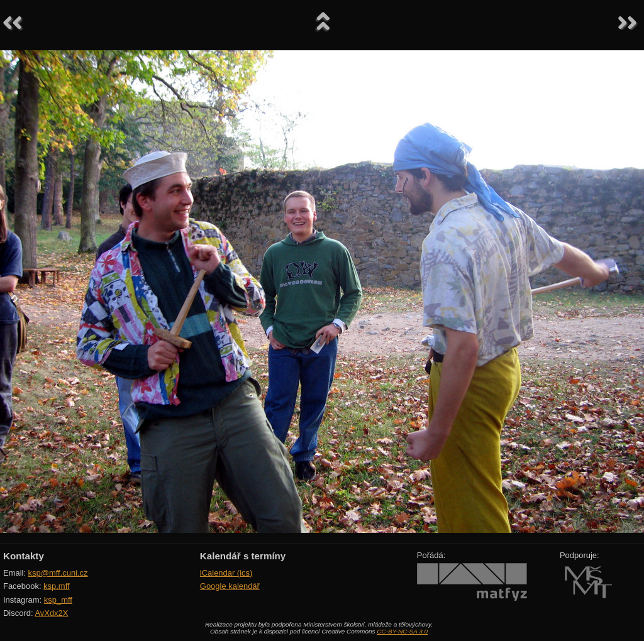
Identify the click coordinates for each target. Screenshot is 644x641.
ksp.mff (56, 586)
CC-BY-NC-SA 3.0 (402, 631)
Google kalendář (230, 586)
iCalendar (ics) (226, 573)
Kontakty (23, 556)
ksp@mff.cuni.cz (58, 573)
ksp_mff (58, 600)
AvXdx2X (51, 613)
